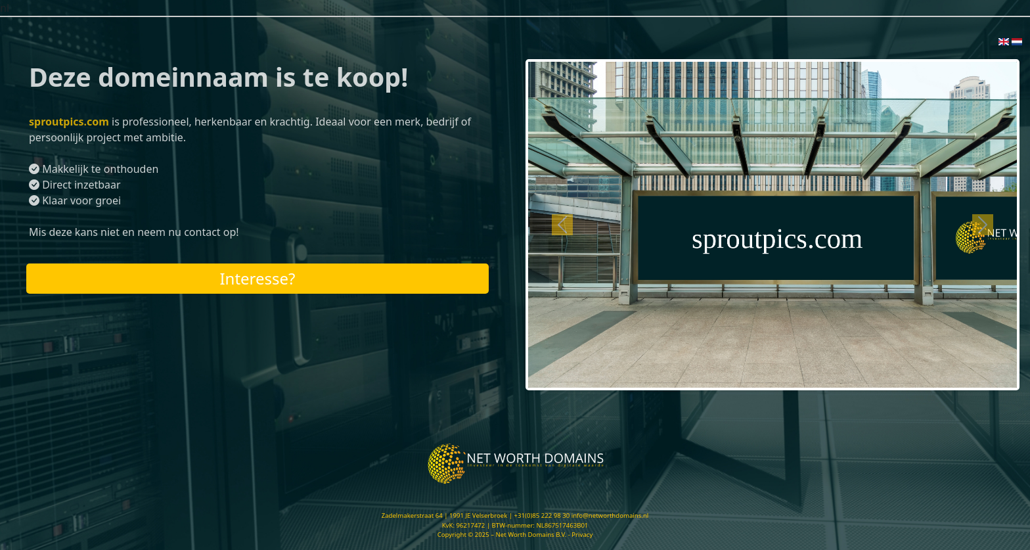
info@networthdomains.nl (610, 515)
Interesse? (257, 278)
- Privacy (580, 534)
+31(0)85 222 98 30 (542, 515)
